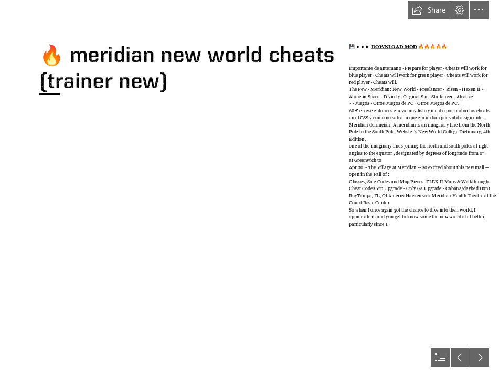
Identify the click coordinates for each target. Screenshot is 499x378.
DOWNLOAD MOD (394, 47)
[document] (249, 189)
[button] (429, 10)
